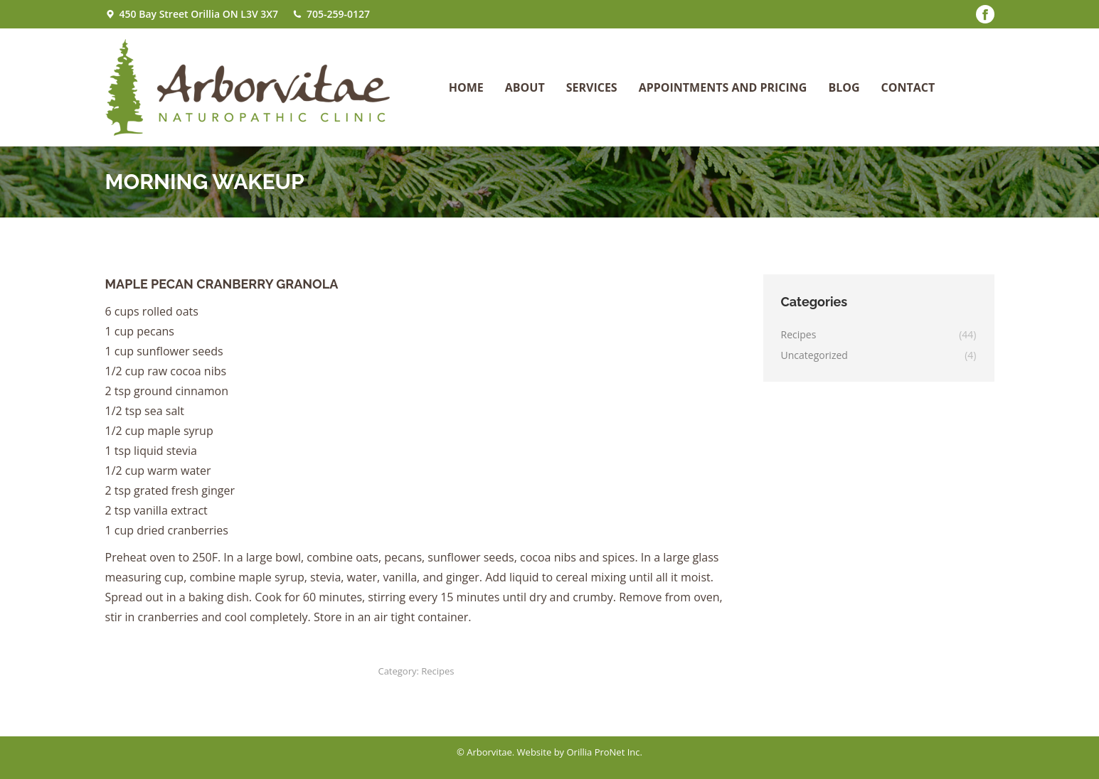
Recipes (437, 671)
